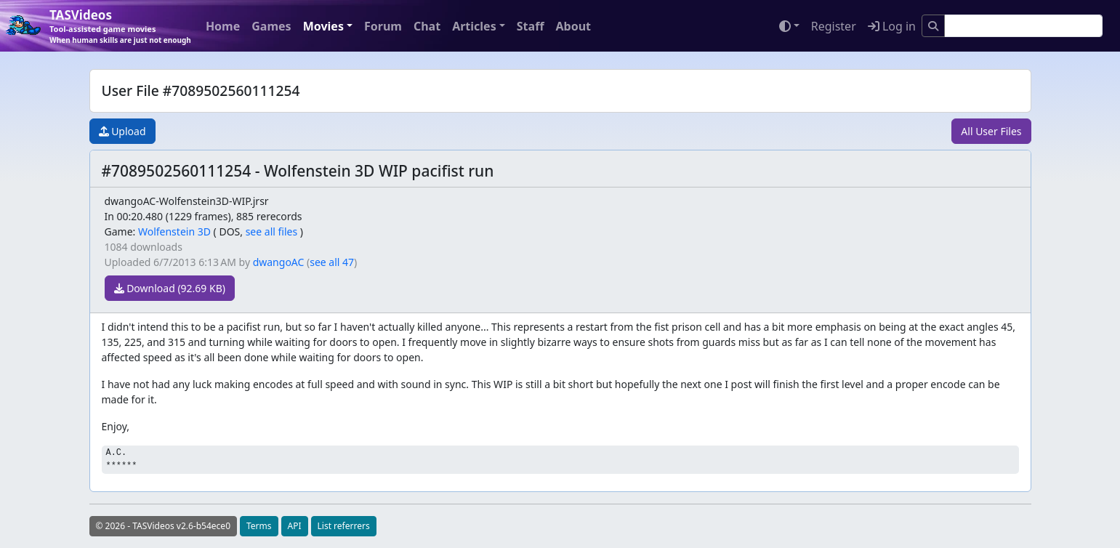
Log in (892, 26)
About (573, 26)
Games (271, 26)
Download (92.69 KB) (169, 288)
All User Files (991, 131)
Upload (122, 131)
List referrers (344, 526)
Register (833, 26)
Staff (530, 26)
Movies (323, 26)
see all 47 (332, 262)
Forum (383, 26)
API (295, 526)
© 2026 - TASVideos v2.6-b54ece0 (163, 526)
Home (223, 26)
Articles (474, 26)
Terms (259, 526)
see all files (272, 231)
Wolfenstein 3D (174, 231)
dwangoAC (279, 262)
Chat (427, 26)
